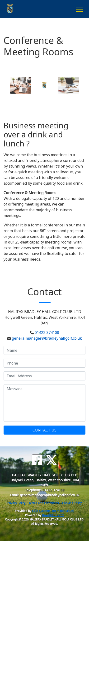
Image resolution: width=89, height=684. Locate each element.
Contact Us (44, 430)
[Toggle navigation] (79, 9)
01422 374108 (47, 332)
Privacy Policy (16, 503)
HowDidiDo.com (53, 515)
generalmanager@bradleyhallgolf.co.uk (47, 338)
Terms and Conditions (43, 503)
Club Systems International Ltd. (53, 511)
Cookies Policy (72, 503)
